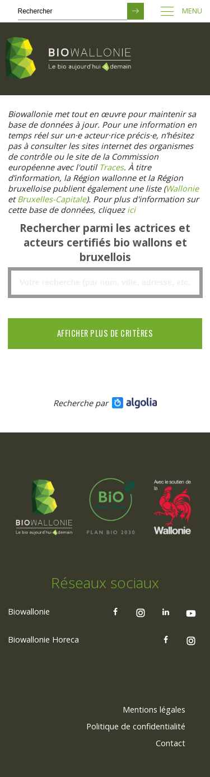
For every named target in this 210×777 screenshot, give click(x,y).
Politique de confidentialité (135, 726)
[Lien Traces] (111, 167)
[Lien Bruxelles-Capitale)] (51, 199)
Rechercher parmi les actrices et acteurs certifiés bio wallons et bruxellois (105, 242)
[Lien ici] (131, 209)
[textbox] (105, 282)
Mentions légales (154, 709)
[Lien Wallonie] (182, 188)
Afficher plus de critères (105, 333)
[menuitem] (154, 709)
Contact (170, 743)
